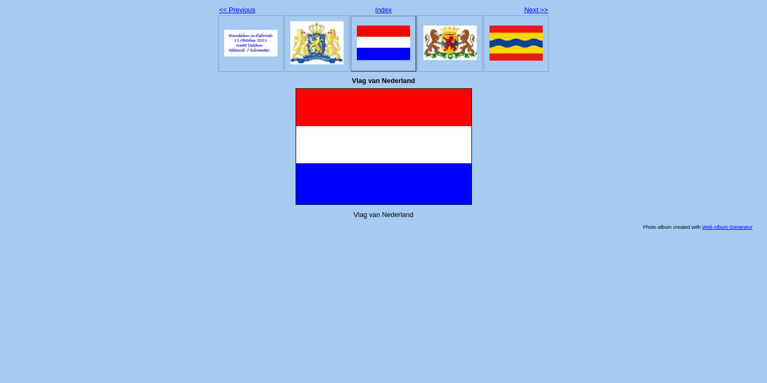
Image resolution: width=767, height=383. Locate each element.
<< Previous (237, 10)
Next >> (536, 10)
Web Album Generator (727, 227)
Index (383, 10)
